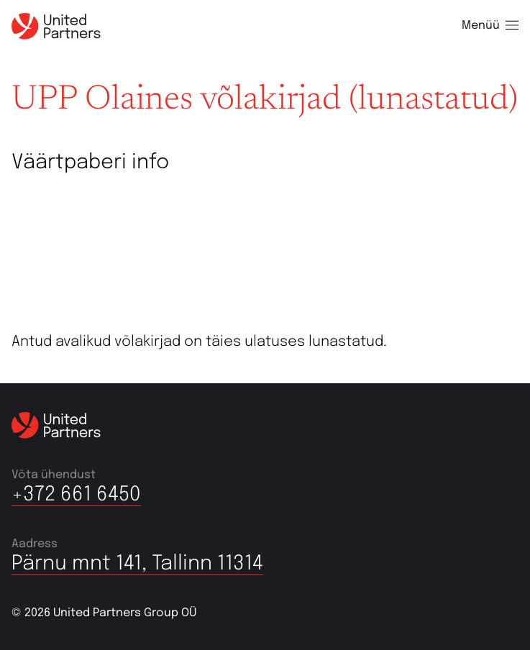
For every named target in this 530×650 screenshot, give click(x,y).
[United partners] (56, 26)
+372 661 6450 (76, 495)
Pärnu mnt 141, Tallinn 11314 (137, 564)
